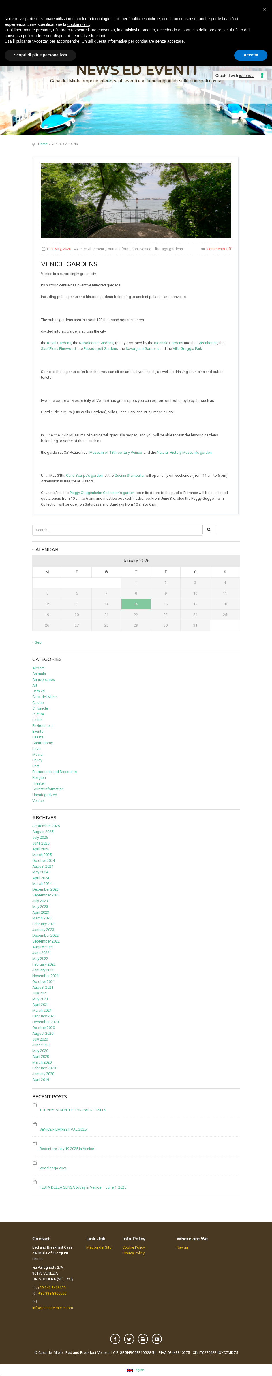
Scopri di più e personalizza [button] (40, 55)
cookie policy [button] (78, 24)
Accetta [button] (250, 55)
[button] (264, 9)
